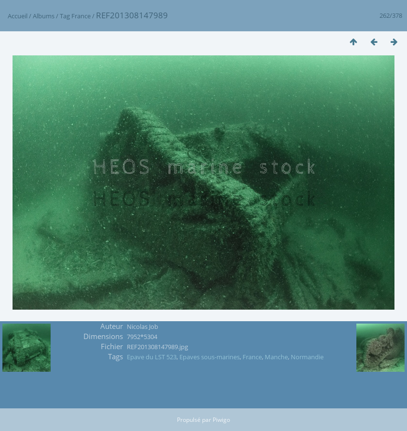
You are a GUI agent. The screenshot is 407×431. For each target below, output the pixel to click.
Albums (43, 16)
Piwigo (221, 420)
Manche (276, 357)
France (81, 16)
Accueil (17, 16)
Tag (65, 16)
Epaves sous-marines (209, 357)
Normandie (307, 357)
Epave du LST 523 (151, 357)
